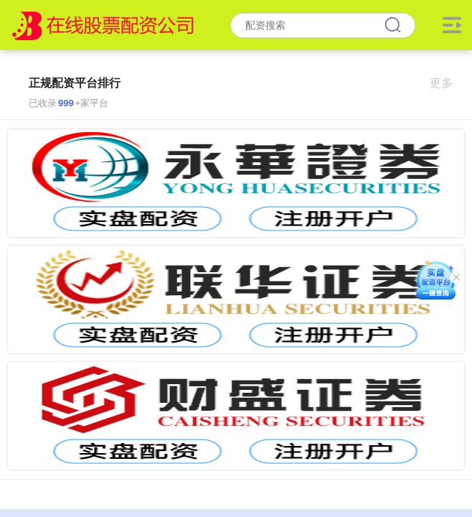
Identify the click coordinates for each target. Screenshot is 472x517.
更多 (447, 83)
